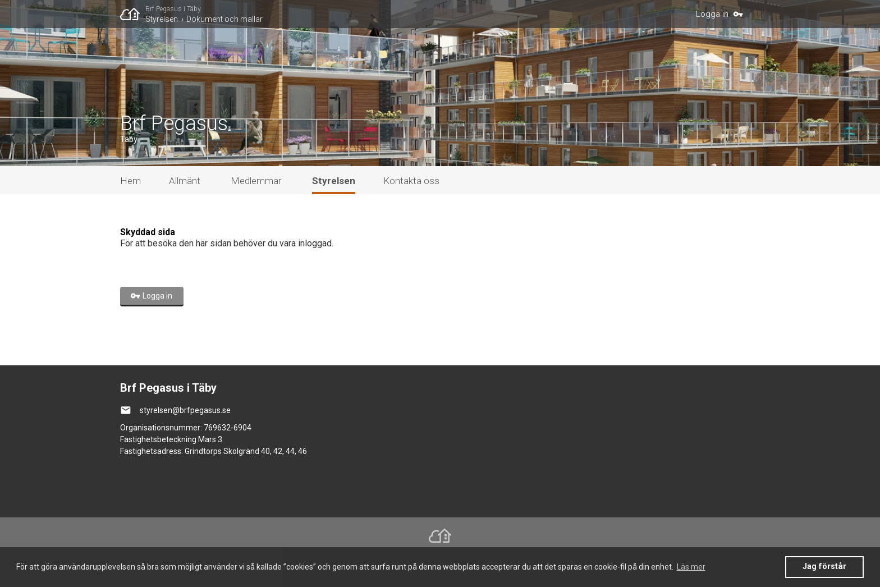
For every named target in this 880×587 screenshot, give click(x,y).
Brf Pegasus (174, 123)
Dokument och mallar (224, 19)
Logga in (712, 14)
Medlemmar (256, 180)
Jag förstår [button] (824, 566)
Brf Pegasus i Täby (173, 9)
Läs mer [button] (691, 566)
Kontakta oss (411, 180)
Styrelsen (161, 19)
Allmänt (184, 180)
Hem (130, 180)
